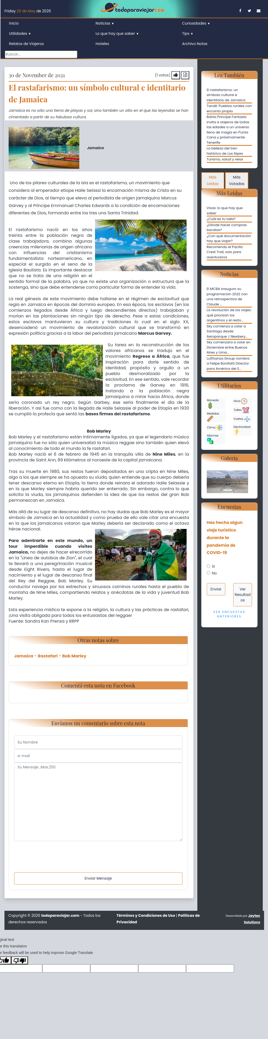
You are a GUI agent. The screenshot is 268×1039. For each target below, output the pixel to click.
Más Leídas (212, 180)
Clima (215, 427)
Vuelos (241, 419)
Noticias (105, 23)
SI (213, 566)
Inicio (14, 23)
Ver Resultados (243, 594)
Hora (240, 401)
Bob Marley (74, 656)
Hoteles (102, 43)
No (214, 573)
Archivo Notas (195, 43)
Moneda (213, 403)
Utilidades (20, 33)
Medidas (213, 416)
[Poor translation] (19, 960)
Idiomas (213, 438)
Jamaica (23, 656)
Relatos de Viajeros (26, 43)
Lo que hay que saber (117, 33)
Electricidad (241, 430)
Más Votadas (236, 180)
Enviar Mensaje (98, 878)
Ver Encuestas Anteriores (229, 614)
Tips (187, 33)
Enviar (215, 589)
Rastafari (48, 656)
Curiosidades (196, 23)
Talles (241, 410)
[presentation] (54, 851)
